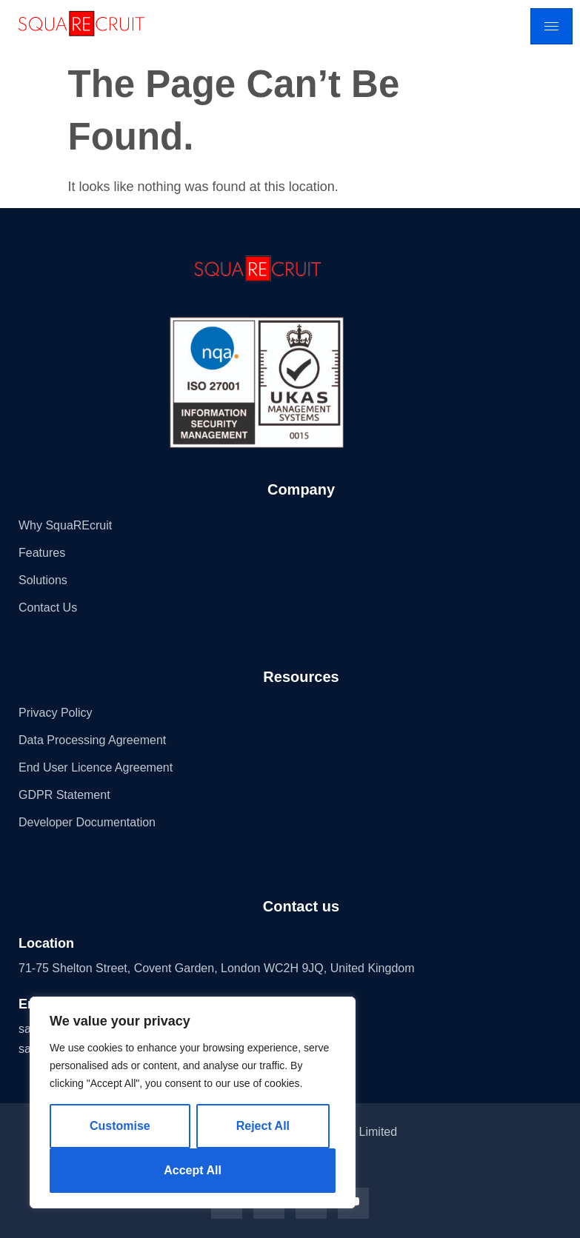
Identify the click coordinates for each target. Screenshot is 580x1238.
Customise (120, 1126)
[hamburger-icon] (551, 26)
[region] (193, 1102)
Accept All (192, 1170)
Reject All (263, 1126)
